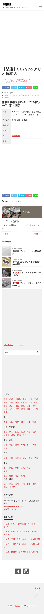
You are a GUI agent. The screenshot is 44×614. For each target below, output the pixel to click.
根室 (23, 406)
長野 (25, 435)
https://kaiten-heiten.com (14, 506)
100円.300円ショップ (11, 95)
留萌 (34, 406)
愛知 (23, 445)
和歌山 (18, 458)
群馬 (13, 435)
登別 (5, 409)
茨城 (19, 435)
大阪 (25, 458)
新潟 (23, 432)
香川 (17, 476)
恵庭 (5, 406)
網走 (29, 409)
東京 (29, 432)
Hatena (21, 87)
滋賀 (30, 458)
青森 (5, 422)
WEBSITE (16, 136)
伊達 (5, 399)
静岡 (5, 448)
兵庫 (11, 458)
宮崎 (17, 484)
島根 (17, 468)
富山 (11, 445)
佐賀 (5, 484)
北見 (30, 399)
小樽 (30, 403)
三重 (5, 445)
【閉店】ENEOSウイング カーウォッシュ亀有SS (21, 532)
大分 (11, 484)
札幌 (17, 406)
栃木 (34, 432)
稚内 (17, 409)
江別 (29, 406)
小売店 (21, 95)
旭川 (11, 406)
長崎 (5, 487)
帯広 (36, 403)
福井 (34, 445)
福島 (17, 422)
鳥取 (29, 468)
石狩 (11, 409)
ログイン (26, 225)
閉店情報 (33, 95)
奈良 (36, 458)
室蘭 (17, 403)
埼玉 (11, 432)
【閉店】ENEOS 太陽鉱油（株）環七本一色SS (21, 525)
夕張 (11, 403)
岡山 (11, 468)
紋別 (23, 409)
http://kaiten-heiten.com (13, 345)
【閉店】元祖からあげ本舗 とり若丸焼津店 (22, 539)
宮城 (34, 422)
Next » (36, 234)
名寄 (5, 403)
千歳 (36, 399)
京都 (5, 458)
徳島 (5, 476)
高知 (23, 476)
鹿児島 (12, 487)
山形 (29, 422)
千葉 (5, 432)
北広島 (18, 399)
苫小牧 (35, 409)
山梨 (17, 432)
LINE (35, 87)
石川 (29, 445)
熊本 (29, 484)
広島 (23, 468)
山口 (5, 468)
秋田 (11, 422)
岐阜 (17, 445)
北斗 (25, 399)
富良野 (24, 403)
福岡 (34, 484)
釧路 (5, 412)
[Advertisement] (22, 38)
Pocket (28, 87)
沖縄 (23, 484)
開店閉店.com (18, 606)
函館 (11, 399)
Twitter (13, 87)
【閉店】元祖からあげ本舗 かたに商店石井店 (22, 545)
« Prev (6, 234)
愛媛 (11, 476)
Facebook (6, 87)
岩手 (23, 422)
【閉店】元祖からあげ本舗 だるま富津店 (21, 552)
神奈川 (27, 95)
